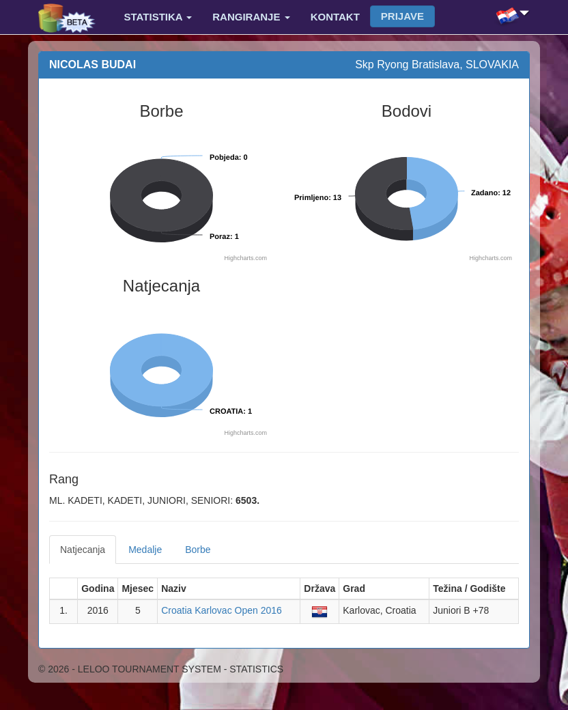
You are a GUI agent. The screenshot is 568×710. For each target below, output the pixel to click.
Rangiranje (250, 17)
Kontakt (335, 17)
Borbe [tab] (197, 549)
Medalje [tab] (145, 549)
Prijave (402, 16)
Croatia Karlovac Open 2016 (221, 610)
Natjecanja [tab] (82, 549)
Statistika (158, 17)
